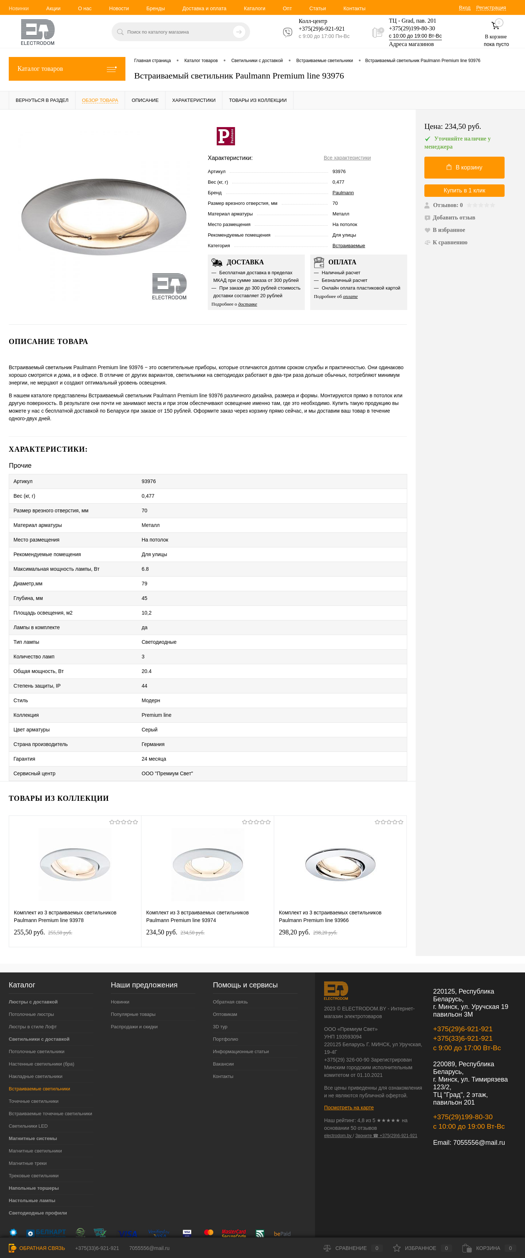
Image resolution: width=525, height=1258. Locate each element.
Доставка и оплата (204, 8)
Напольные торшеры (34, 1142)
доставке (247, 304)
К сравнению (445, 242)
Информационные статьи (241, 1005)
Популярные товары (133, 968)
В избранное (444, 230)
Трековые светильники (34, 1129)
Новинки (19, 8)
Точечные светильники (34, 1055)
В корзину (464, 167)
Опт (287, 8)
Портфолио (225, 993)
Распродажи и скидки (134, 980)
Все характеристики (347, 158)
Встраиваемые (348, 245)
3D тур (220, 980)
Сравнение (353, 1248)
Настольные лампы (32, 1154)
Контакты (354, 8)
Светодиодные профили (38, 1167)
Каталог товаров (67, 69)
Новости (119, 8)
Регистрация (491, 8)
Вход (465, 8)
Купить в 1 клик (464, 190)
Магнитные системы (33, 1092)
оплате (350, 296)
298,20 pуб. (308, 886)
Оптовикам (225, 968)
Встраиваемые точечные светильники (50, 1067)
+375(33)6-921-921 (463, 992)
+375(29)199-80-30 (412, 28)
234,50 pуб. (175, 886)
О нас (85, 8)
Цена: (452, 126)
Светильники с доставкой (39, 993)
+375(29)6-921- (317, 29)
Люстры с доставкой (33, 956)
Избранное (422, 1248)
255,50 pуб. (43, 886)
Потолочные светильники (37, 1005)
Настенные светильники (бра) (41, 1018)
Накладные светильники (35, 1030)
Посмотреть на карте (349, 1061)
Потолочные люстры (31, 968)
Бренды (155, 8)
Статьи (318, 8)
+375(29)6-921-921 (463, 983)
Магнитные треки (28, 1117)
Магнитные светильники (35, 1105)
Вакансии (223, 1018)
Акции (53, 8)
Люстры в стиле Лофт (33, 980)
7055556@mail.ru (479, 1096)
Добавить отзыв (449, 217)
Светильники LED (28, 1080)
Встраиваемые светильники (39, 1042)
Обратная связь (230, 956)
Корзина (489, 1248)
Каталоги (254, 8)
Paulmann (343, 192)
